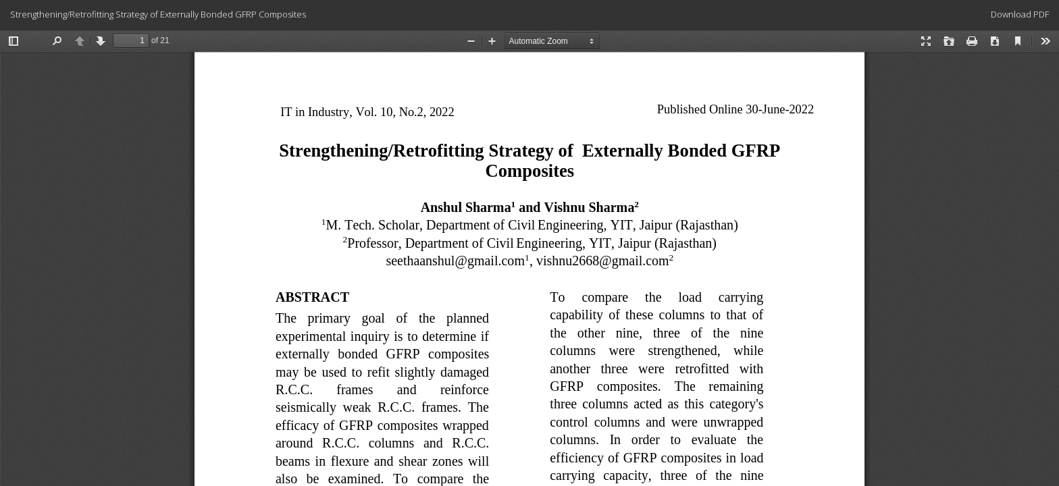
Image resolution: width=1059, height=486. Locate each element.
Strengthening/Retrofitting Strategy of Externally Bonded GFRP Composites (158, 14)
